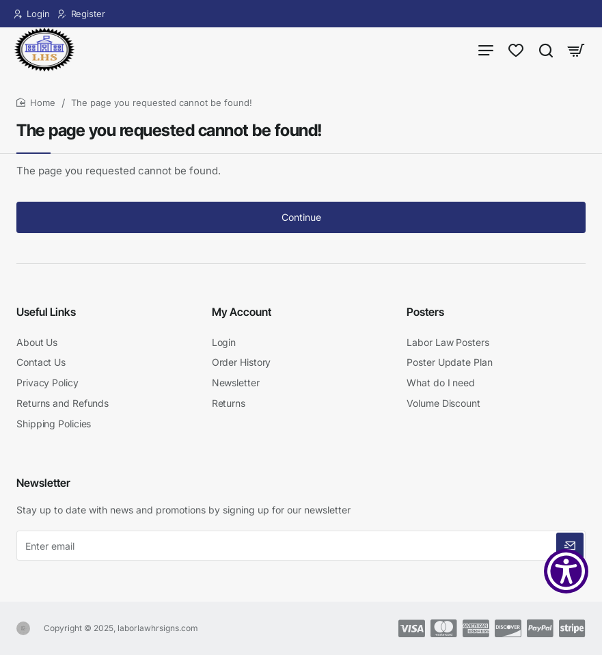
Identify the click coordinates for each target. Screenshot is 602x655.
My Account (241, 316)
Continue (301, 224)
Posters (425, 316)
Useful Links (46, 316)
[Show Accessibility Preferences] (566, 571)
